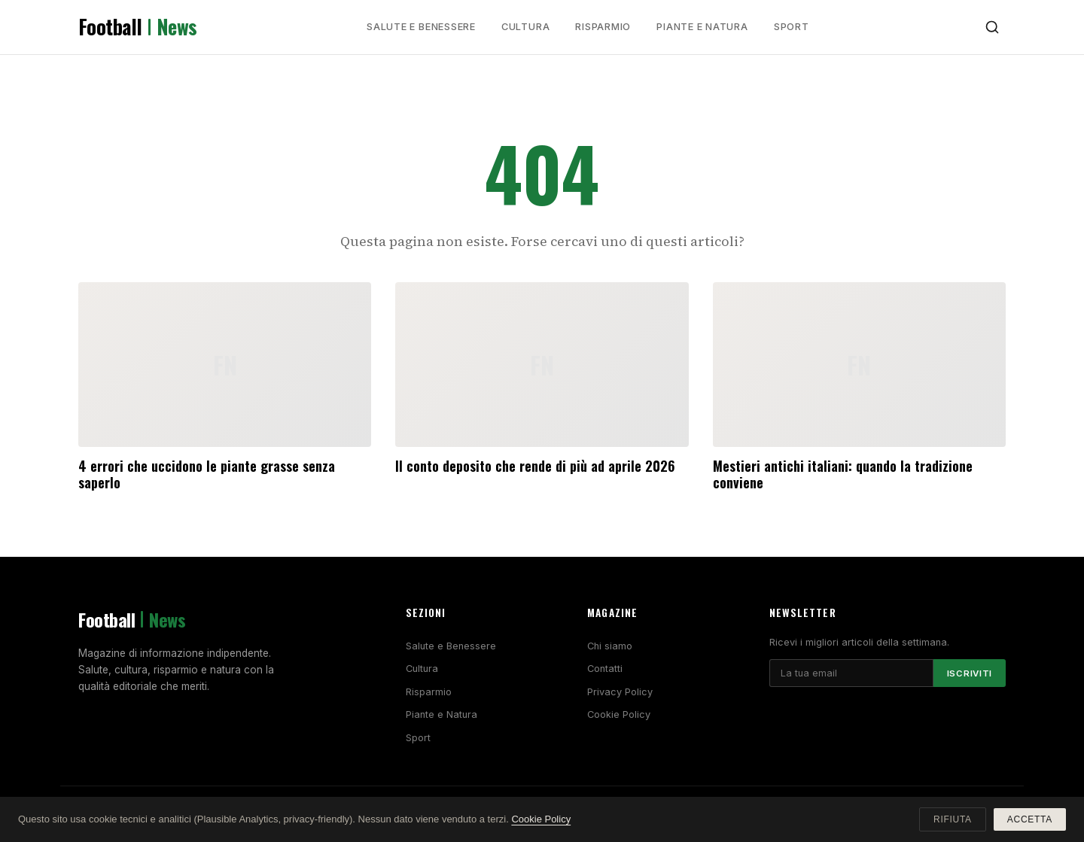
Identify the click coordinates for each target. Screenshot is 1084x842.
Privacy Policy (620, 692)
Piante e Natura (702, 26)
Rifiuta (952, 819)
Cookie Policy (618, 714)
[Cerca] (992, 27)
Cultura (525, 26)
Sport (791, 26)
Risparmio (603, 26)
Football (137, 27)
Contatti (605, 668)
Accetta (1029, 819)
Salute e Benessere (421, 26)
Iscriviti (969, 673)
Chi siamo (609, 646)
